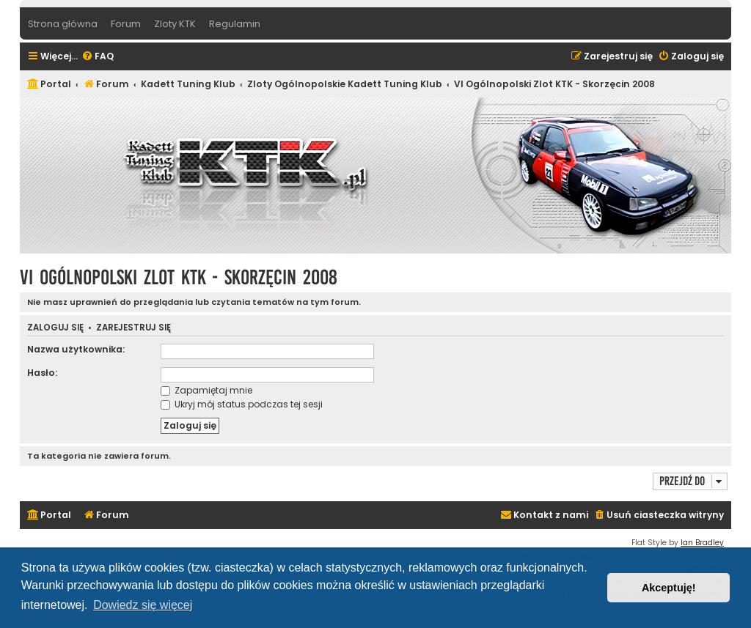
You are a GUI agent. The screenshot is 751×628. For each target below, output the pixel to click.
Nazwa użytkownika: (76, 349)
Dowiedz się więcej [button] (142, 605)
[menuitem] (97, 57)
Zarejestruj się (133, 327)
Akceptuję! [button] (669, 588)
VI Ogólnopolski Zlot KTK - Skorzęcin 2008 (178, 277)
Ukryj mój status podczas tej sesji (242, 404)
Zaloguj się (55, 327)
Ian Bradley (702, 542)
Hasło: (42, 372)
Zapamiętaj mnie (206, 390)
